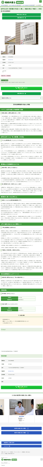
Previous (1, 406)
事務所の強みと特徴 (21, 14)
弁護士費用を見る (20, 17)
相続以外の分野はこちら (6, 98)
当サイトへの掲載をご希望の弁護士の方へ (8, 453)
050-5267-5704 (10, 59)
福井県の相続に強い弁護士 (20, 428)
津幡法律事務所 (21, 416)
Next (41, 406)
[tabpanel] (21, 33)
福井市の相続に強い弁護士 (20, 432)
